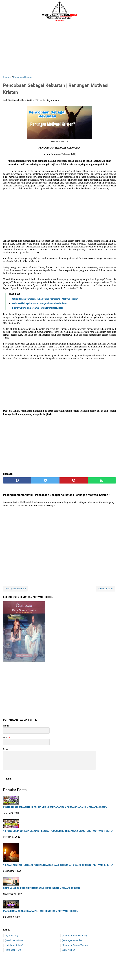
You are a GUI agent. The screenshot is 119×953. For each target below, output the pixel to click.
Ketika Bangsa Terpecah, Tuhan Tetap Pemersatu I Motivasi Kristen (45, 299)
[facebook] (17, 480)
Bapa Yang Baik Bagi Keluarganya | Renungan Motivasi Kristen (41, 888)
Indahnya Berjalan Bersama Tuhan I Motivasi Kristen (37, 308)
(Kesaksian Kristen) (14, 940)
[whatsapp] (102, 480)
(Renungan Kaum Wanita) (74, 935)
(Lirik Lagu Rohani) (14, 945)
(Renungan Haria (13, 950)
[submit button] (9, 778)
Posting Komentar (51, 100)
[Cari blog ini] (114, 11)
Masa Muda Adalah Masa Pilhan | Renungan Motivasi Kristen (40, 911)
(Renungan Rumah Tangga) (75, 945)
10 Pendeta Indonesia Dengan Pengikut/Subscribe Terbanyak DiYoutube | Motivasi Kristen (58, 831)
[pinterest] (74, 480)
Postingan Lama (106, 588)
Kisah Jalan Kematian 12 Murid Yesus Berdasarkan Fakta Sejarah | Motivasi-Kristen (55, 807)
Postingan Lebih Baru (15, 588)
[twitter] (45, 480)
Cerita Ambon (68, 950)
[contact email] (26, 742)
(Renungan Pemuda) (72, 940)
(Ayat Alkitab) (11, 935)
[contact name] (26, 730)
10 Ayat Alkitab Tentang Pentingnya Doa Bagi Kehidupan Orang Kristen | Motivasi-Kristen (58, 865)
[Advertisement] (59, 49)
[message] (49, 760)
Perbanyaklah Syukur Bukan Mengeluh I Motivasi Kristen (39, 303)
